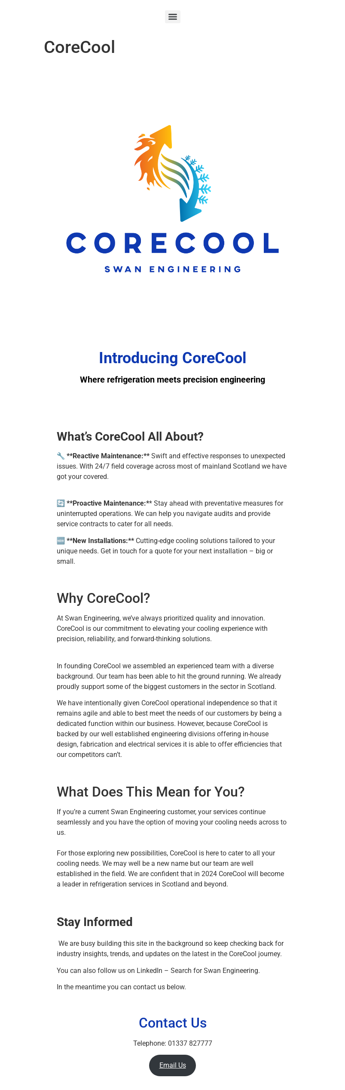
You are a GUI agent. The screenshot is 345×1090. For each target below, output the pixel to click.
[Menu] (172, 16)
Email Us (172, 1065)
